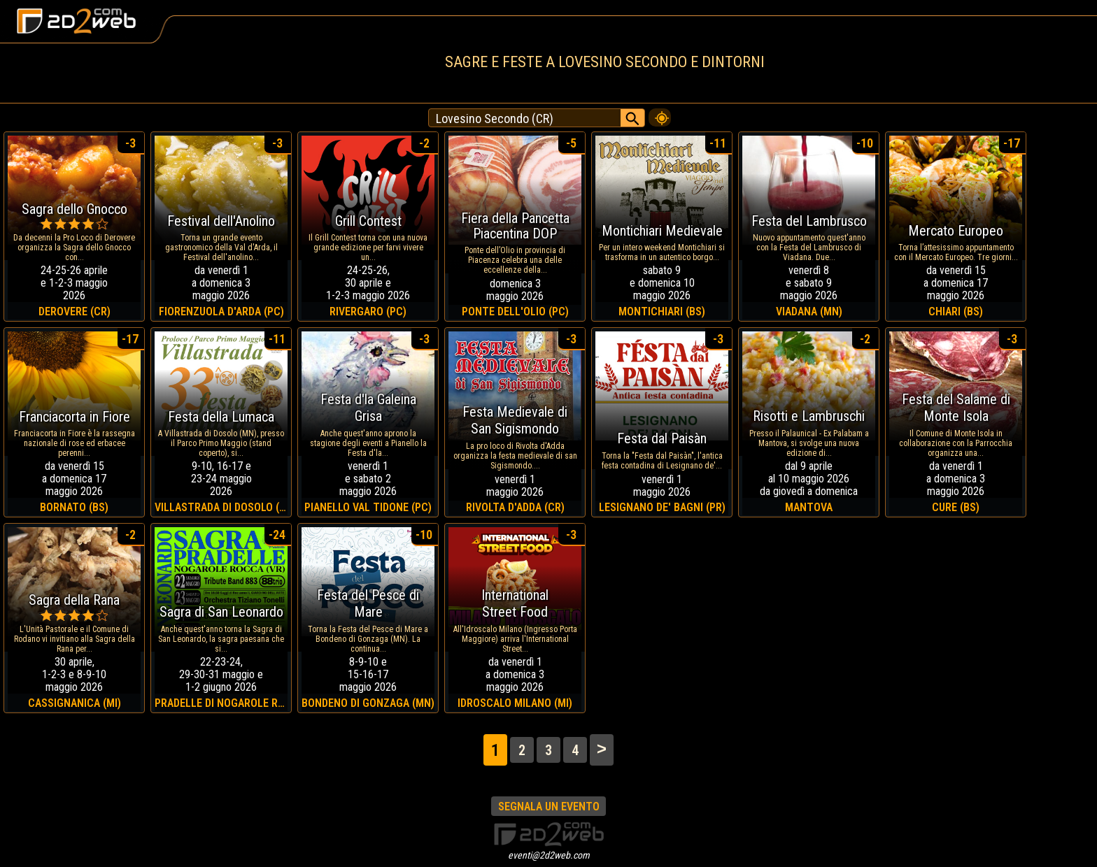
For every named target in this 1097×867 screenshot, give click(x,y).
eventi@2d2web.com (549, 855)
